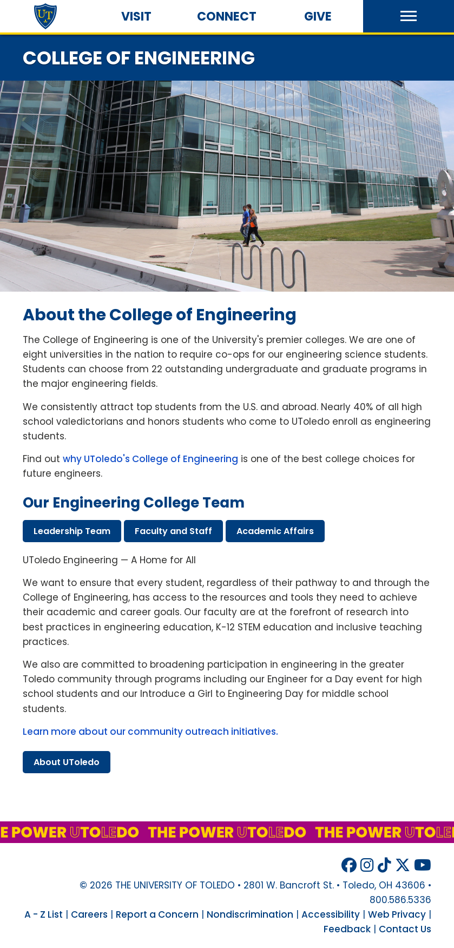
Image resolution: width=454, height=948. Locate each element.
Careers (89, 914)
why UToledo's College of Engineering (150, 458)
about (67, 762)
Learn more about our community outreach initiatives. (150, 731)
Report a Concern (157, 914)
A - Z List (43, 914)
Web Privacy (397, 914)
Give (318, 16)
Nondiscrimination (250, 914)
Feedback (347, 929)
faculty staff (173, 531)
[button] (408, 16)
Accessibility (330, 914)
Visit (136, 16)
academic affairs (275, 531)
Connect (226, 16)
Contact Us (405, 929)
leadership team (72, 531)
